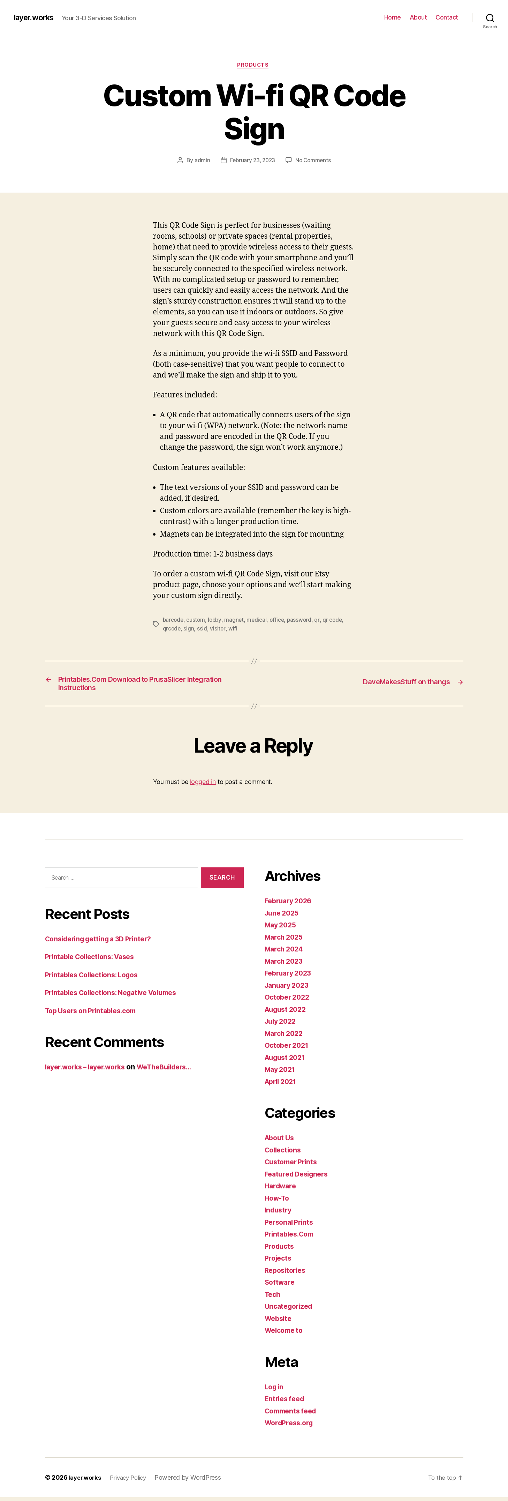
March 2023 (285, 965)
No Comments (314, 161)
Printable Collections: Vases (94, 960)
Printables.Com (291, 1237)
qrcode (172, 629)
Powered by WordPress (194, 1481)
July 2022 (282, 1025)
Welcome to (285, 1334)
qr (320, 620)
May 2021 (281, 1073)
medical (259, 620)
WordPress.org (291, 1426)
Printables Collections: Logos (96, 978)
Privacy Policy (132, 1481)
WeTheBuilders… (176, 1070)
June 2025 (283, 916)
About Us (281, 1141)
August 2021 (287, 1061)
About (418, 17)
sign (189, 629)
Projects (279, 1261)
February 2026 (290, 904)
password (302, 620)
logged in (203, 786)
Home (392, 17)
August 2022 (287, 1013)
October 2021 (288, 1049)
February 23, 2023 (251, 161)
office (279, 620)
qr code (336, 620)
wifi (233, 629)
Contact (446, 17)
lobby (216, 620)
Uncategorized (291, 1310)
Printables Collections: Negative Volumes (117, 996)
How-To (278, 1201)
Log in (275, 1390)
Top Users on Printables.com (95, 1014)
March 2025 (285, 940)
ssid (203, 629)
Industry (279, 1213)
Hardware (282, 1189)
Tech (273, 1298)
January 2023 (289, 989)
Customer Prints (293, 1165)
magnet (236, 620)
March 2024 (285, 952)
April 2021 (283, 1085)
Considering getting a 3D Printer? (103, 942)
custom (196, 620)
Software (281, 1286)
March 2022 (285, 1037)
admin (200, 161)
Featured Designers (299, 1177)
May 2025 (282, 928)
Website (279, 1322)
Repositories (287, 1274)
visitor (218, 629)
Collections (284, 1153)
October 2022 (289, 1000)
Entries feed (286, 1402)
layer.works (36, 17)
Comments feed (293, 1414)
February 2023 (290, 976)
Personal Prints (291, 1226)
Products (254, 66)
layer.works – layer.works (89, 1070)
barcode (173, 620)
